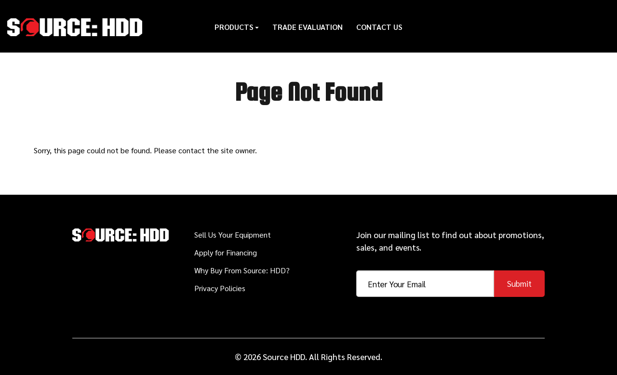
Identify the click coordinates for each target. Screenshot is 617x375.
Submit (519, 283)
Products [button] (237, 26)
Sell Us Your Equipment (232, 234)
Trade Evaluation (307, 26)
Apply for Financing (225, 252)
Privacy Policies (219, 288)
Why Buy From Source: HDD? (242, 270)
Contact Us (379, 26)
